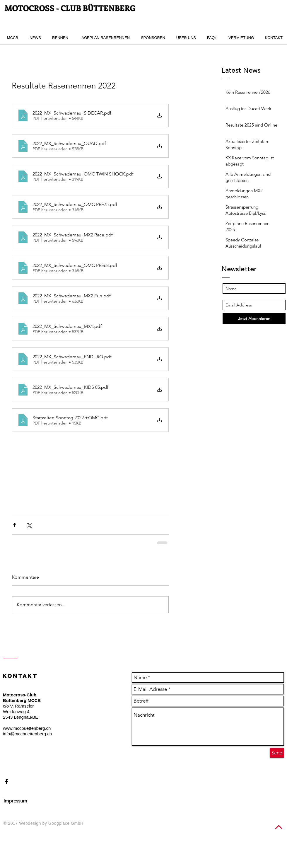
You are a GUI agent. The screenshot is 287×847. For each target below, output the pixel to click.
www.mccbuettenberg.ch (27, 728)
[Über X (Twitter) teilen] (29, 525)
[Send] (277, 753)
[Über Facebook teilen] (14, 525)
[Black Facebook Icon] (6, 781)
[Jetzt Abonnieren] (254, 318)
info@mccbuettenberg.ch (27, 733)
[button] (59, 37)
